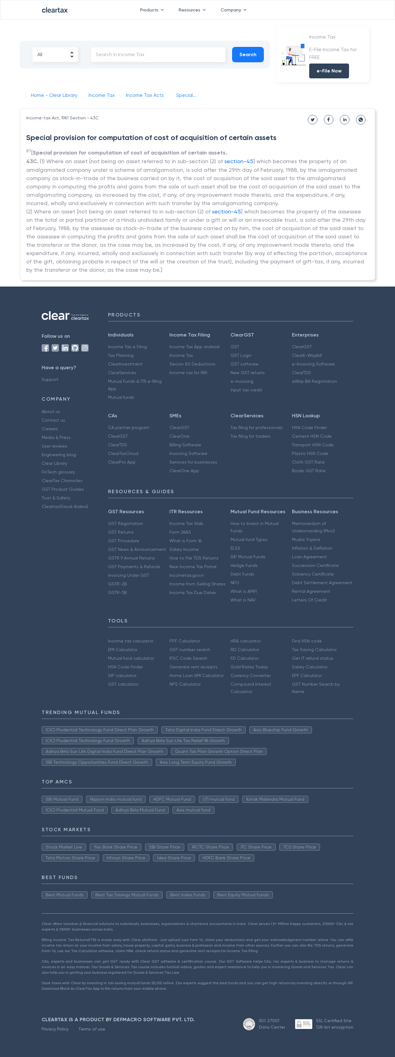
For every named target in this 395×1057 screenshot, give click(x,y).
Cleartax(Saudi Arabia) (65, 506)
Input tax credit (246, 389)
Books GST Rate (309, 470)
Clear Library (54, 463)
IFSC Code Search (188, 658)
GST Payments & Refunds (134, 566)
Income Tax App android (194, 346)
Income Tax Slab (186, 523)
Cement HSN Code (312, 436)
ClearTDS (301, 372)
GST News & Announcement (137, 549)
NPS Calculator (185, 684)
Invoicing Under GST (128, 575)
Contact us (53, 420)
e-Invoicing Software (313, 363)
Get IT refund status (312, 658)
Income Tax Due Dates (192, 592)
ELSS (235, 548)
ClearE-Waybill (307, 355)
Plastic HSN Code (310, 453)
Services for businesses (193, 462)
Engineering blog (59, 454)
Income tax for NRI (188, 372)
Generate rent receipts (193, 666)
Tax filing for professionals (257, 427)
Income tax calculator (130, 640)
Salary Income (184, 549)
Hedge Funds (244, 565)
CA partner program (128, 427)
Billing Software (185, 444)
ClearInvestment (125, 363)
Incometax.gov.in (186, 575)
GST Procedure (123, 540)
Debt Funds (242, 574)
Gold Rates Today (249, 666)
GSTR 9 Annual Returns (131, 557)
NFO (235, 582)
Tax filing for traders (250, 436)
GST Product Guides (63, 489)
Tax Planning (121, 355)
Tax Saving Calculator (314, 649)
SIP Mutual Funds (248, 556)
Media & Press (56, 437)
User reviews (54, 446)
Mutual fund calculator (131, 658)
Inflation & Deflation (312, 548)
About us (51, 411)
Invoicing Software (188, 453)
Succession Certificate (315, 565)
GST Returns (121, 532)
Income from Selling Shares (197, 583)
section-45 (238, 161)
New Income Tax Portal (192, 566)
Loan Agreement (309, 556)
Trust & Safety (56, 497)
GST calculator (123, 684)
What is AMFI (244, 591)
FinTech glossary (58, 471)
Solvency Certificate (313, 574)
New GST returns (248, 372)
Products (153, 9)
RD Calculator (245, 649)
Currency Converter (251, 675)
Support (50, 379)
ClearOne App (184, 470)
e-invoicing (242, 381)
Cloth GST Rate (308, 462)
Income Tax (181, 355)
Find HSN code (307, 640)
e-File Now (329, 71)
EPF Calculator (307, 675)
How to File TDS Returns (193, 557)
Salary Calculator (309, 666)
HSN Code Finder (309, 427)
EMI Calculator (122, 649)
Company (235, 9)
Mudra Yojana (306, 539)
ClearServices (122, 372)
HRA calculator (246, 640)
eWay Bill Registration (314, 381)
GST (235, 346)
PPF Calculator (184, 640)
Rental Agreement (311, 591)
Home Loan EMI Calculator (196, 675)
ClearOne (179, 436)
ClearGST (302, 346)
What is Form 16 (185, 540)
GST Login (241, 355)
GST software (245, 363)
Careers (50, 428)
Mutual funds (121, 397)
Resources (193, 9)
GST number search (189, 649)
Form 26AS (180, 532)
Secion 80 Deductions (192, 363)
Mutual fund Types (249, 539)
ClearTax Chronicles (62, 480)
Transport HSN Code (313, 444)
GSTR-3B (117, 592)
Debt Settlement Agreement (322, 582)
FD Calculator (245, 658)
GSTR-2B (117, 583)
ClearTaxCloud (123, 453)
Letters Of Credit (309, 599)
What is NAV (243, 599)
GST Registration (125, 523)
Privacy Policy (55, 1028)
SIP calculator (122, 675)
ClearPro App (121, 462)
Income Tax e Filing (127, 346)
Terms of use (91, 1028)
